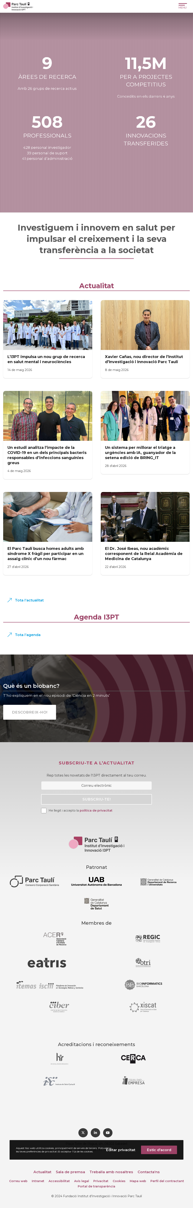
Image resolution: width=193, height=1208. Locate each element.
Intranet (38, 1181)
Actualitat (42, 1172)
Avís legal (81, 1181)
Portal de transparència (96, 1186)
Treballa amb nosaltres (111, 1172)
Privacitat (100, 1181)
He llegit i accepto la (80, 810)
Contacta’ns (149, 1172)
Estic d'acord (159, 1150)
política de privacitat (96, 810)
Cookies (119, 1181)
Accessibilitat (59, 1181)
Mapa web (138, 1181)
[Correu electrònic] (96, 785)
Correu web (18, 1181)
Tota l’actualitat (29, 600)
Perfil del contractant (167, 1181)
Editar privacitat (120, 1150)
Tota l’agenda (27, 635)
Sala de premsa (70, 1172)
